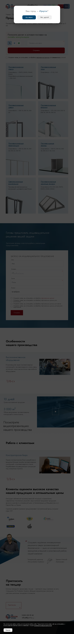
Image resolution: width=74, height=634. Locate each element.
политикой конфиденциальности (43, 625)
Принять (8, 630)
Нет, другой (44, 17)
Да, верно (29, 17)
